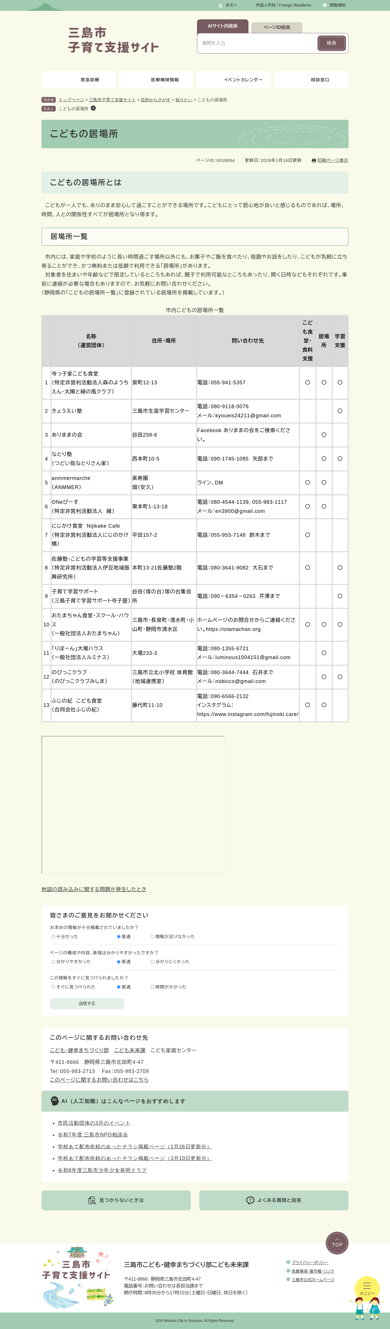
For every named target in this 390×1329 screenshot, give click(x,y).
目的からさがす (156, 99)
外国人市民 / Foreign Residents (283, 5)
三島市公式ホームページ (313, 1280)
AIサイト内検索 (223, 26)
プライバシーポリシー (310, 1262)
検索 (332, 43)
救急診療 (90, 79)
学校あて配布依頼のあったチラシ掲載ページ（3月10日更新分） (135, 1158)
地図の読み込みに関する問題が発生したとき (94, 889)
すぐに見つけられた (76, 987)
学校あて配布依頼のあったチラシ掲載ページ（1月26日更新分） (135, 1147)
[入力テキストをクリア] (307, 43)
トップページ (71, 99)
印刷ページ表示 (333, 160)
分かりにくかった (172, 961)
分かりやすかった (73, 961)
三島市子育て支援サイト (112, 99)
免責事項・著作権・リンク (313, 1271)
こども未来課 (130, 1050)
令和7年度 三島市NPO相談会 (93, 1135)
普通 (126, 936)
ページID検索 (277, 27)
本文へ (231, 5)
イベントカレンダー (243, 79)
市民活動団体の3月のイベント (94, 1123)
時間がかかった (170, 987)
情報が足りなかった (175, 936)
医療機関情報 (165, 79)
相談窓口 (320, 79)
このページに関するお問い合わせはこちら (99, 1080)
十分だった (67, 936)
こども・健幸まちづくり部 (79, 1050)
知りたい (183, 99)
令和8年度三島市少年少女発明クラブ (102, 1170)
